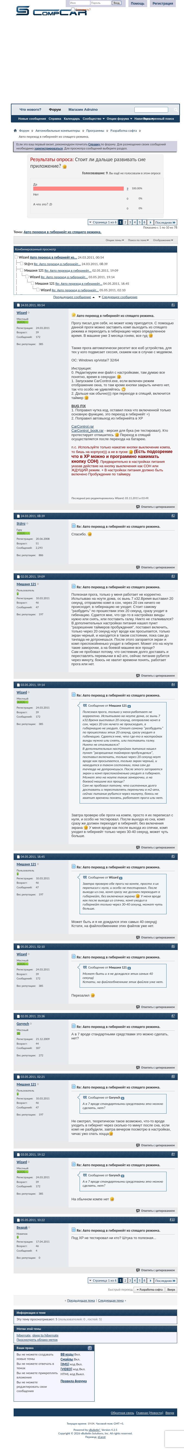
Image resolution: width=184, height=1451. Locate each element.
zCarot (102, 1437)
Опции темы (114, 240)
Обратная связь (122, 1413)
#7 (173, 1016)
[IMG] (65, 1364)
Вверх (171, 1289)
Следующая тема (111, 1300)
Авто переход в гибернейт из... (53, 257)
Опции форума (118, 118)
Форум (55, 109)
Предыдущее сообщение (72, 297)
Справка (55, 118)
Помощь (137, 3)
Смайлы (67, 1359)
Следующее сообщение (119, 297)
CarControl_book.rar (87, 430)
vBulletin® (95, 1430)
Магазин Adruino (83, 109)
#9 (173, 1154)
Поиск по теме (137, 240)
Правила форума (74, 1381)
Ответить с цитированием (156, 507)
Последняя (165, 222)
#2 (173, 515)
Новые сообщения (32, 118)
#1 (173, 305)
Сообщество (92, 118)
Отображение (162, 240)
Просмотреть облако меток (37, 1340)
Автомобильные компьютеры (57, 130)
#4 (173, 684)
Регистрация (163, 3)
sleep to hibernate (45, 1335)
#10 (172, 1219)
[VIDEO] (66, 1369)
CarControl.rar (82, 426)
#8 (173, 1076)
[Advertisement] (95, 61)
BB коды (67, 1354)
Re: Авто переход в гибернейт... (57, 264)
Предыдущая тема (81, 1300)
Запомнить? (81, 9)
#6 (173, 946)
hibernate (24, 1335)
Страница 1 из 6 (105, 222)
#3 (173, 576)
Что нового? (30, 109)
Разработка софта (123, 130)
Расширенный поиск (158, 118)
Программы (95, 130)
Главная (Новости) (149, 1413)
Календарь (72, 118)
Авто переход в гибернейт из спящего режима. (62, 232)
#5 (173, 856)
